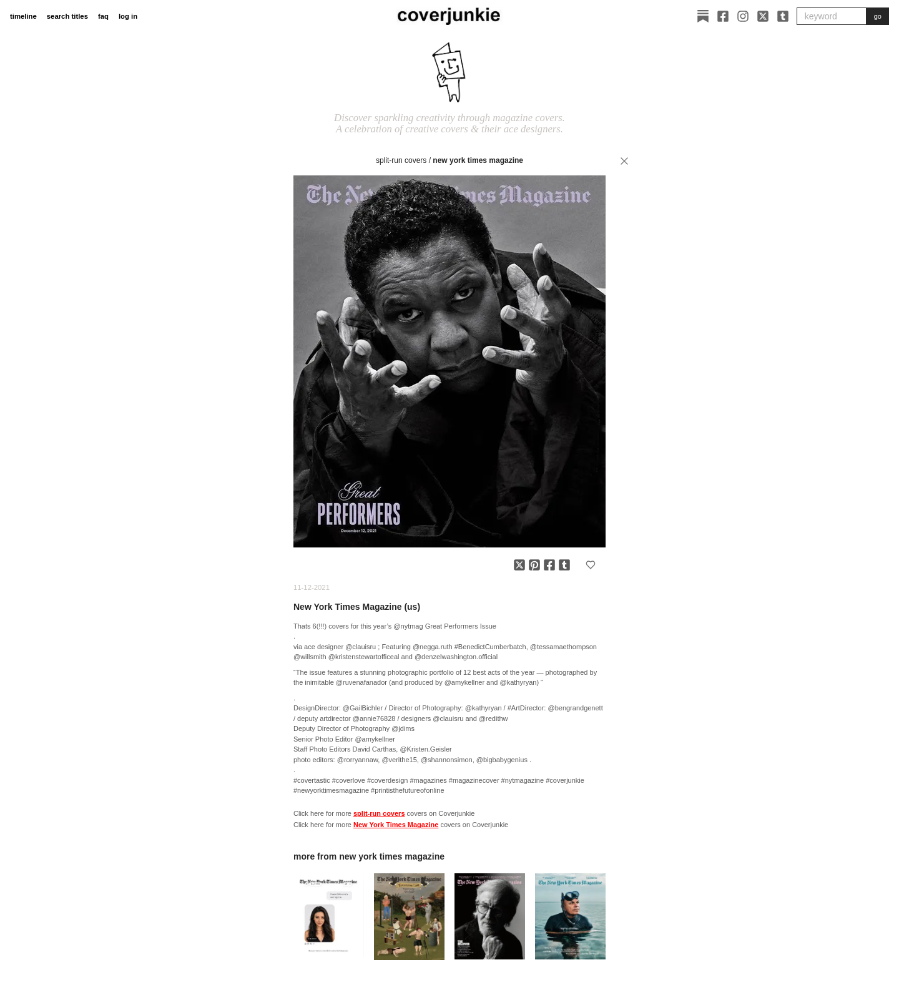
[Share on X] (519, 565)
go (878, 16)
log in (128, 16)
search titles (67, 16)
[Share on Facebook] (549, 565)
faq (103, 16)
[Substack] (703, 16)
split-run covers (401, 160)
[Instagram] (743, 16)
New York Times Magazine (478, 160)
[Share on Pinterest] (534, 565)
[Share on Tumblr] (564, 565)
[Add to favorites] (591, 564)
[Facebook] (723, 16)
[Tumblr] (783, 16)
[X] (763, 16)
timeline (23, 16)
